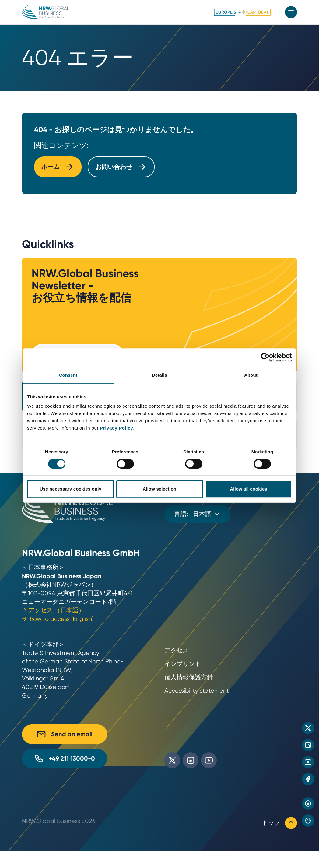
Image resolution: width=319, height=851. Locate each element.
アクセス (176, 650)
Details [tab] (159, 375)
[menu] (291, 12)
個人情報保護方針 (188, 677)
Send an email (65, 734)
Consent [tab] (68, 375)
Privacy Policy (116, 428)
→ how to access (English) (57, 618)
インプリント (182, 663)
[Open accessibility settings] (308, 803)
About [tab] (251, 375)
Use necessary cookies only (70, 488)
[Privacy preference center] (308, 820)
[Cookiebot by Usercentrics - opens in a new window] (265, 357)
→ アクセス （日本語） (53, 610)
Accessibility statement (196, 690)
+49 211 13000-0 (64, 758)
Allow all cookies (248, 488)
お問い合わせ (121, 167)
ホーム (57, 167)
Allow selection (160, 488)
